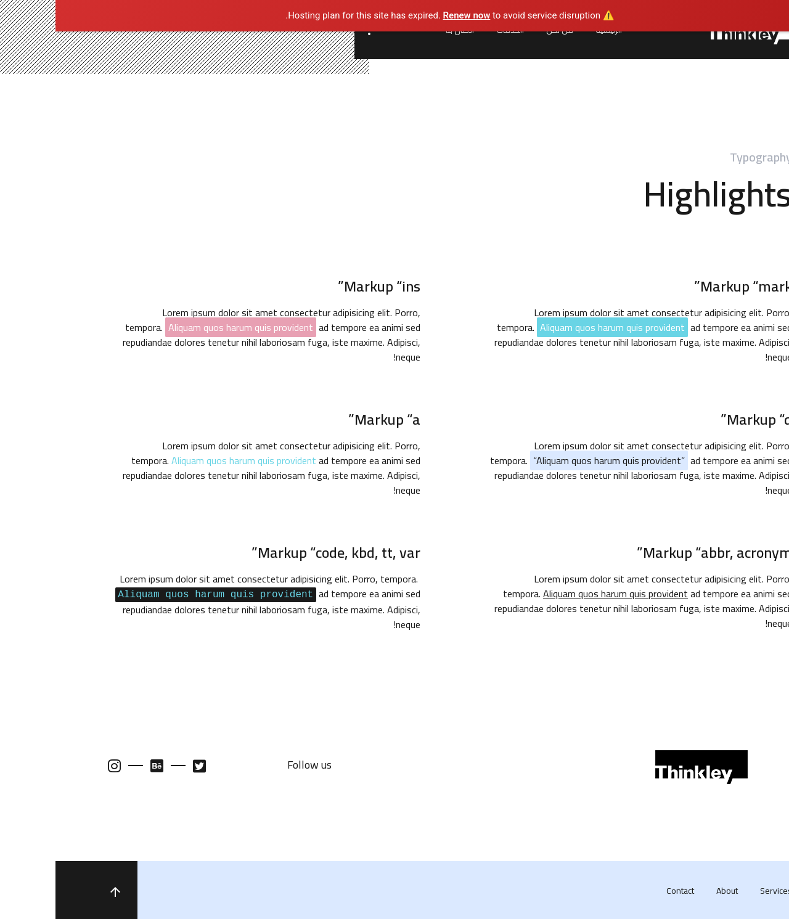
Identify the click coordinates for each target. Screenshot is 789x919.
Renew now (411, 15)
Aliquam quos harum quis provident (188, 460)
